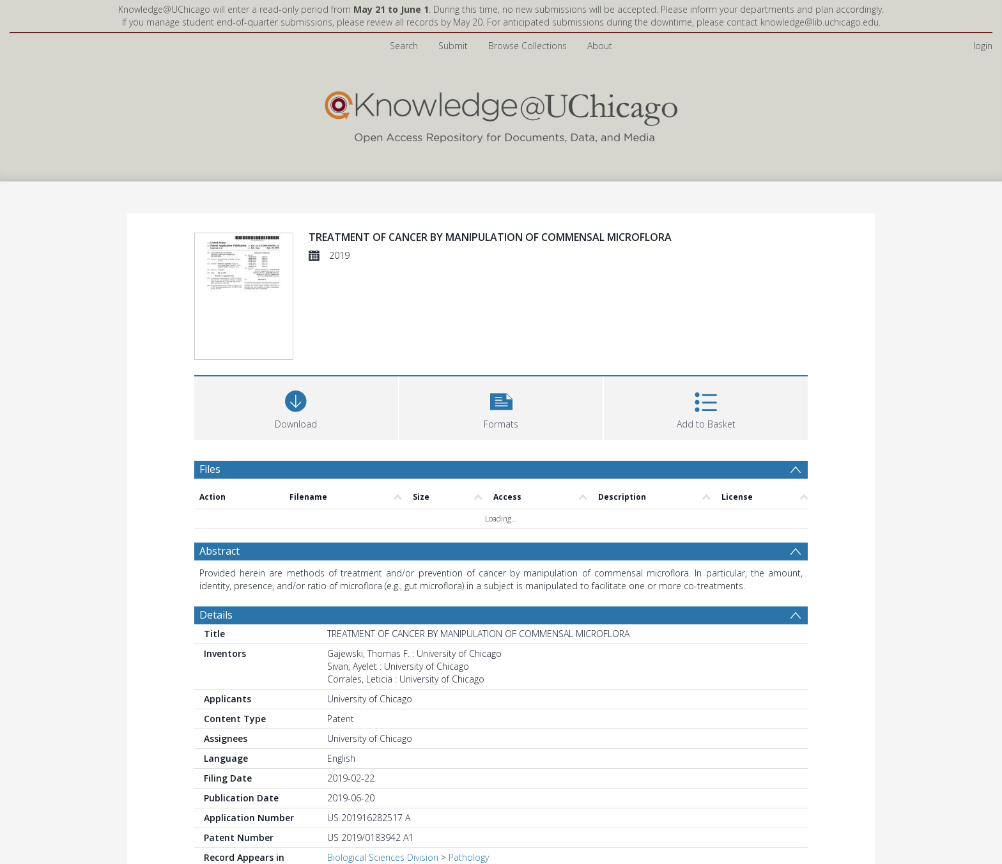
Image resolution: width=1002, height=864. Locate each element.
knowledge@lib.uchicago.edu (819, 22)
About (599, 46)
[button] (501, 406)
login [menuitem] (982, 46)
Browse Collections (527, 46)
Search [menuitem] (404, 46)
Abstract (219, 551)
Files (209, 469)
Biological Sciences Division (382, 857)
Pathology (469, 857)
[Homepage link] (501, 114)
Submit (453, 46)
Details (216, 615)
